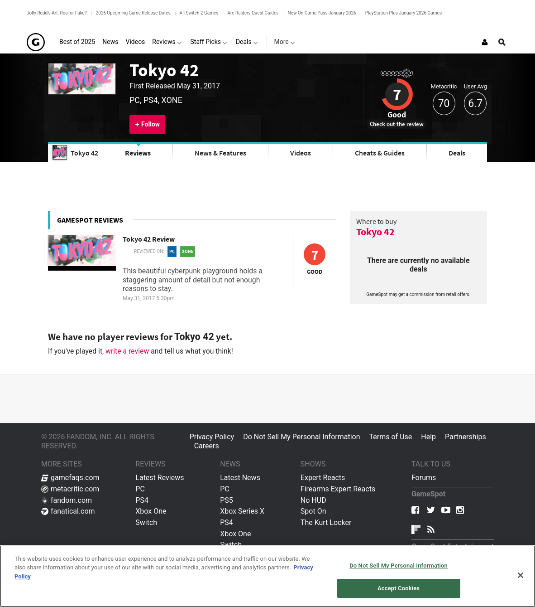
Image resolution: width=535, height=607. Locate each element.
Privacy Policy (212, 436)
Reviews (138, 152)
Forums (423, 477)
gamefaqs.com (70, 477)
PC (140, 489)
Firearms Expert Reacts (338, 489)
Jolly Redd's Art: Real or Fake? (57, 12)
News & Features (220, 152)
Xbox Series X (242, 511)
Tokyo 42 (164, 70)
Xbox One (150, 511)
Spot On (313, 511)
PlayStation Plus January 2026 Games (403, 12)
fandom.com (66, 500)
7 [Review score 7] (397, 94)
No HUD (313, 500)
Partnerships (465, 436)
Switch (146, 522)
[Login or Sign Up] (484, 42)
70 (444, 103)
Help (428, 436)
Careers (206, 446)
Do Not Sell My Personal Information (301, 436)
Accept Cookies (398, 588)
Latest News (240, 477)
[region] (267, 576)
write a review (127, 351)
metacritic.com (70, 489)
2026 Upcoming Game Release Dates (133, 12)
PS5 (226, 500)
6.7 (475, 103)
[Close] (520, 575)
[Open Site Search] (502, 42)
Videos (300, 152)
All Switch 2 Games (199, 12)
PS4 (141, 500)
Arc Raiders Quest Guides (252, 12)
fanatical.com (68, 511)
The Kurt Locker (326, 522)
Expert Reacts (323, 477)
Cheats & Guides (380, 152)
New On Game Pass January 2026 (321, 12)
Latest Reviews (159, 477)
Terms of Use (390, 436)
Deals (457, 152)
